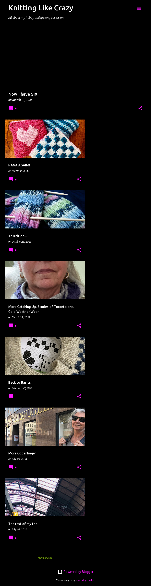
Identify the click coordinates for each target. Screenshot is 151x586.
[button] (140, 108)
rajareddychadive (85, 580)
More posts (45, 557)
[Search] (130, 8)
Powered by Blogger (75, 572)
